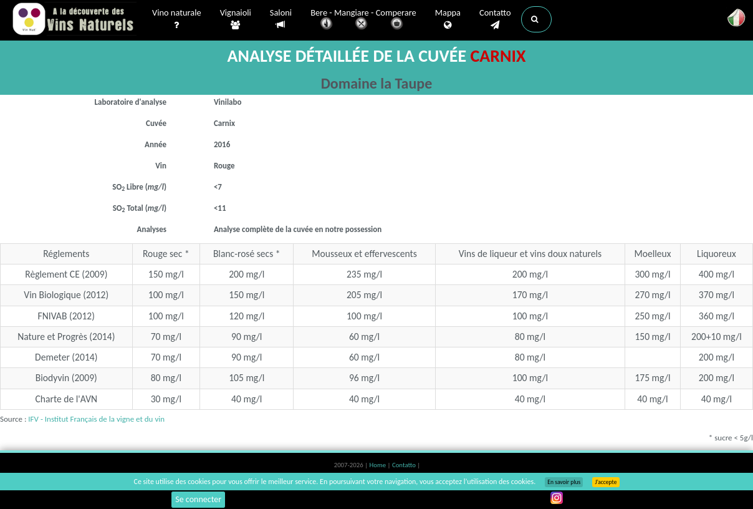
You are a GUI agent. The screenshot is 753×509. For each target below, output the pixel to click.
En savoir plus (563, 482)
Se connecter (198, 499)
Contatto (495, 19)
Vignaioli (235, 19)
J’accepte (605, 482)
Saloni (281, 19)
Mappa (448, 19)
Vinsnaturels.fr (74, 20)
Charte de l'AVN (67, 399)
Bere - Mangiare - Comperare (363, 20)
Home (379, 465)
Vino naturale (176, 19)
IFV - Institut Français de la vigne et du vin (96, 419)
